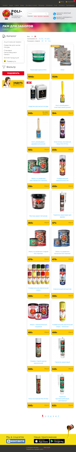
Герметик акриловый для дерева (62, 216)
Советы (16, 5)
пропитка (40, 16)
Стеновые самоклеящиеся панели (10, 52)
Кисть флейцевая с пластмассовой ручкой (62, 106)
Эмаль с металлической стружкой (38, 325)
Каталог (5, 5)
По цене (47, 38)
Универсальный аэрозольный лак (62, 179)
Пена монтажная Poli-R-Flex (38, 398)
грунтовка (46, 16)
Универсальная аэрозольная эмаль (38, 289)
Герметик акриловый (62, 362)
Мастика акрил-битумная (38, 216)
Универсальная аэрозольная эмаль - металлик (62, 325)
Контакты (62, 5)
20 (42, 41)
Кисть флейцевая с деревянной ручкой (38, 143)
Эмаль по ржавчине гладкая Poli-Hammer (38, 252)
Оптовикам (49, 5)
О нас (55, 5)
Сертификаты (70, 5)
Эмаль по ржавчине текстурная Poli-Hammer (38, 179)
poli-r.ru (41, 447)
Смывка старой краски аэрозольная (38, 362)
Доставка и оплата (31, 5)
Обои (62, 69)
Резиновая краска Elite (38, 69)
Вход (62, 1)
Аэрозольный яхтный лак (62, 289)
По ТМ (41, 38)
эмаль (35, 16)
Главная (5, 29)
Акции (11, 5)
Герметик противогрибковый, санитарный (62, 398)
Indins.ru (47, 449)
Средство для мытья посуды (12, 46)
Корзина (70, 1)
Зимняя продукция (11, 58)
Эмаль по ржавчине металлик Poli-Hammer (62, 252)
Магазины (41, 5)
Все (49, 41)
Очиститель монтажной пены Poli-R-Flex (62, 143)
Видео (22, 5)
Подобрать (13, 73)
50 (46, 41)
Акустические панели (12, 42)
